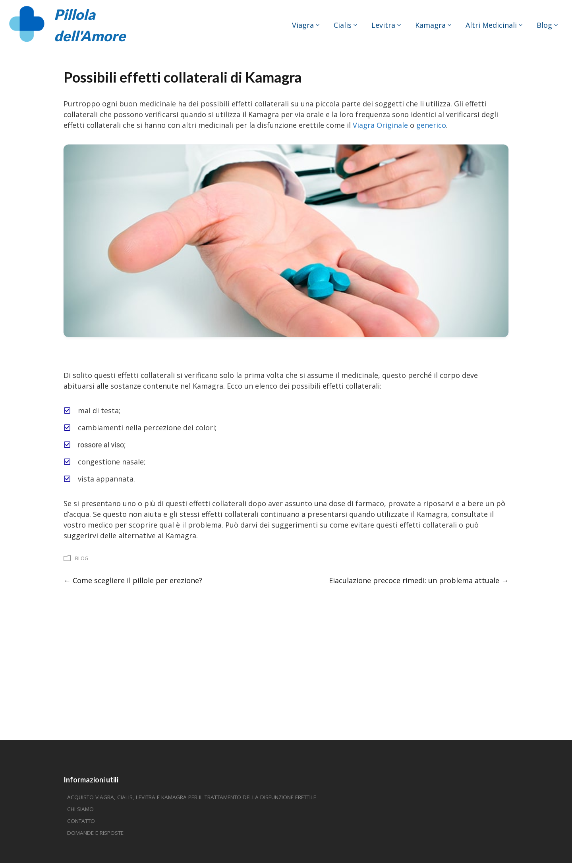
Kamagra (430, 25)
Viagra (303, 25)
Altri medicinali (491, 25)
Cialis (343, 25)
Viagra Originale (380, 125)
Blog (544, 25)
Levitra (383, 25)
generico (431, 125)
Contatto (81, 820)
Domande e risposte (95, 832)
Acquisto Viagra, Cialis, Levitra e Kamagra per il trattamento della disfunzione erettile (191, 797)
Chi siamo (80, 809)
